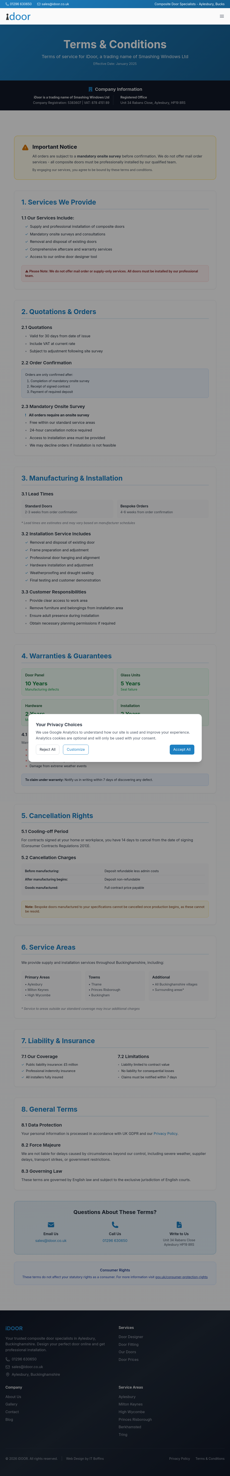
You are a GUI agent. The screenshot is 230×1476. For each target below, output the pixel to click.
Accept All (182, 749)
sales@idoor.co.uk (53, 4)
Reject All (48, 749)
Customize (76, 749)
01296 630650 (18, 4)
